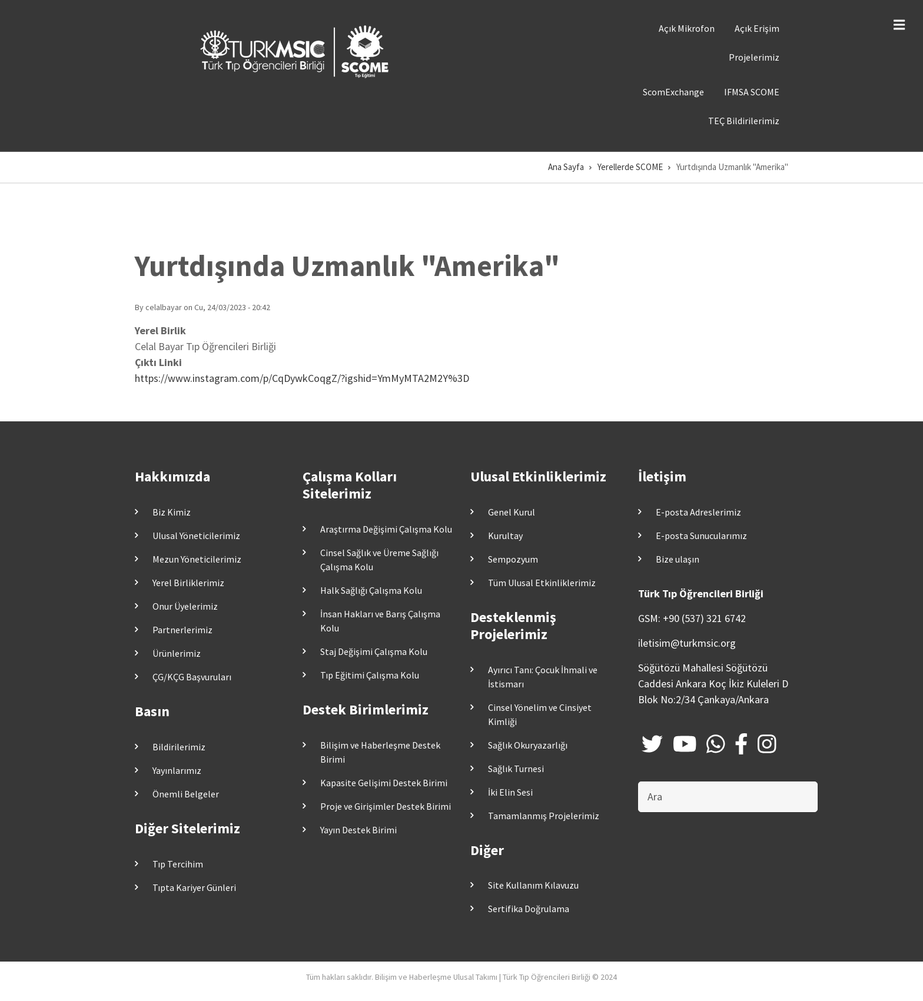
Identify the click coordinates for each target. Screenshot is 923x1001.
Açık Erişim (757, 28)
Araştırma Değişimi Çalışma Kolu (386, 529)
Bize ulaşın (677, 559)
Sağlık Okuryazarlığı (527, 745)
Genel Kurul (511, 512)
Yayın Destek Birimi (358, 830)
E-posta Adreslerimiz (698, 512)
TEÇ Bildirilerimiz (743, 121)
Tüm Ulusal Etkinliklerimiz (542, 582)
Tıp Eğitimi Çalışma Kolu (369, 675)
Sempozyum (513, 559)
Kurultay (505, 535)
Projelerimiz (754, 57)
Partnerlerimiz (182, 630)
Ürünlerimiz (176, 653)
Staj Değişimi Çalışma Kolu (373, 651)
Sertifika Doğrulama (528, 908)
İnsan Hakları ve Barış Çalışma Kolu (380, 621)
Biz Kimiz (171, 512)
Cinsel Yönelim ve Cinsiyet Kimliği (540, 714)
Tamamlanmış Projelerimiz (543, 816)
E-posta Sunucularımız (701, 535)
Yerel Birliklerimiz (188, 582)
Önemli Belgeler (185, 794)
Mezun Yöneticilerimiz (196, 559)
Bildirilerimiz (178, 747)
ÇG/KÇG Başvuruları (191, 677)
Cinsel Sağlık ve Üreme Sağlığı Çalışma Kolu (379, 560)
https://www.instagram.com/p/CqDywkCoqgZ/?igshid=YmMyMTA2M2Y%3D (302, 378)
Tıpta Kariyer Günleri (194, 887)
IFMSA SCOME (751, 92)
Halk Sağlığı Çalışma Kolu (371, 590)
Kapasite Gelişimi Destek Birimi (383, 783)
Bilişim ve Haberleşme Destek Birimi (380, 752)
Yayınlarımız (176, 770)
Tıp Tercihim (177, 864)
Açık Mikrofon (687, 28)
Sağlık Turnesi (516, 768)
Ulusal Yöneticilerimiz (196, 535)
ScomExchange (673, 92)
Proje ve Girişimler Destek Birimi (385, 806)
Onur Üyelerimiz (185, 606)
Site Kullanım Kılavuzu (533, 885)
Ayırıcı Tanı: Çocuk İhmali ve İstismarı (542, 677)
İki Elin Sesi (510, 792)
